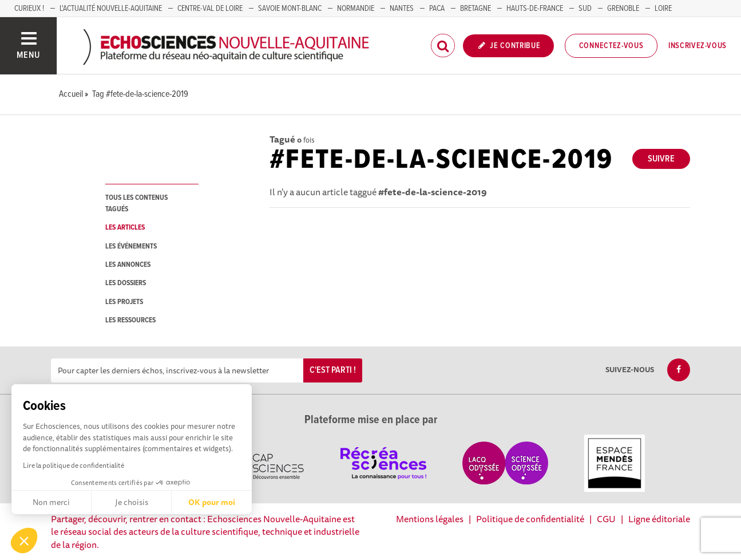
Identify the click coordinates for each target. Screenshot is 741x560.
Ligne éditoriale (659, 518)
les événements (131, 246)
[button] (24, 540)
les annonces (127, 265)
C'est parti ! (333, 370)
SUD (585, 8)
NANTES (402, 8)
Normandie (355, 8)
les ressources (130, 320)
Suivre (661, 159)
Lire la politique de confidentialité (73, 465)
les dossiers (125, 283)
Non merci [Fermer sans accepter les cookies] (51, 502)
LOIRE (663, 8)
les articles (125, 227)
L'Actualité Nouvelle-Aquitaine (111, 8)
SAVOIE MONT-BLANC (290, 8)
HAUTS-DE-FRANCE (534, 8)
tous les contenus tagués (136, 203)
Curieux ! (29, 8)
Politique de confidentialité (530, 518)
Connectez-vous (611, 46)
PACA (437, 8)
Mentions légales (429, 518)
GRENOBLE (623, 8)
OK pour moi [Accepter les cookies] (211, 502)
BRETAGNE (475, 8)
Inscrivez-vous (697, 46)
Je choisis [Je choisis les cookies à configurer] (131, 502)
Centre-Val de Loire (210, 8)
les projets (124, 302)
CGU (606, 518)
